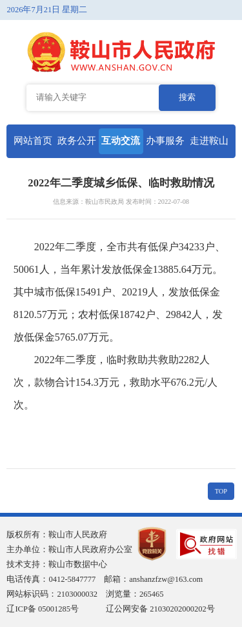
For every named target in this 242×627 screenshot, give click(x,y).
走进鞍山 (209, 140)
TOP (221, 491)
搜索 (187, 97)
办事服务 (165, 140)
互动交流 (120, 140)
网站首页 (33, 140)
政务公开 (76, 140)
